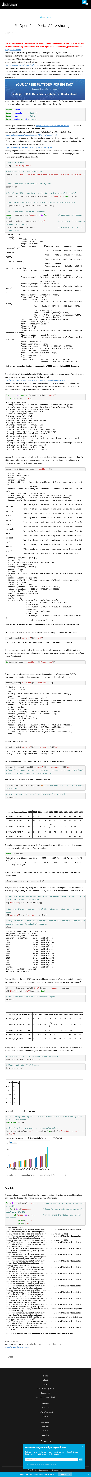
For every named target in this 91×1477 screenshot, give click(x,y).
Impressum (45, 1393)
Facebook (47, 1441)
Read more (65, 1474)
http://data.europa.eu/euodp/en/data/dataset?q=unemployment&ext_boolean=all (39, 380)
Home (45, 1376)
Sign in (45, 1416)
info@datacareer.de (13, 50)
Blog (42, 17)
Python (48, 17)
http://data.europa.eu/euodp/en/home (22, 65)
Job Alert (45, 1435)
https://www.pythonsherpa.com (17, 1347)
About (45, 1380)
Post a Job (45, 1408)
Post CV (45, 1431)
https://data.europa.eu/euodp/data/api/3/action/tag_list (29, 147)
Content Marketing (45, 1412)
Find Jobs (45, 1427)
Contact (46, 1384)
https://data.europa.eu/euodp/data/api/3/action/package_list (31, 135)
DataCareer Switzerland (45, 1397)
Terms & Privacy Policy (45, 1389)
